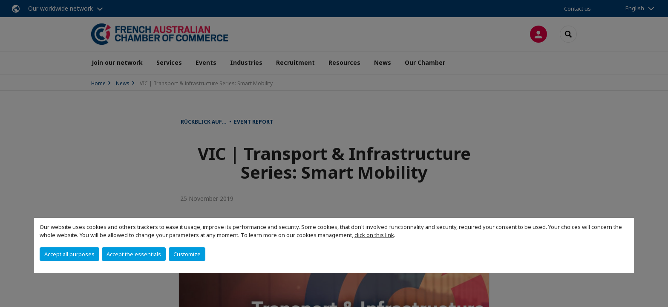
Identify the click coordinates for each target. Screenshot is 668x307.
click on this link (374, 235)
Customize (187, 254)
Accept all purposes (69, 254)
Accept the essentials (134, 254)
